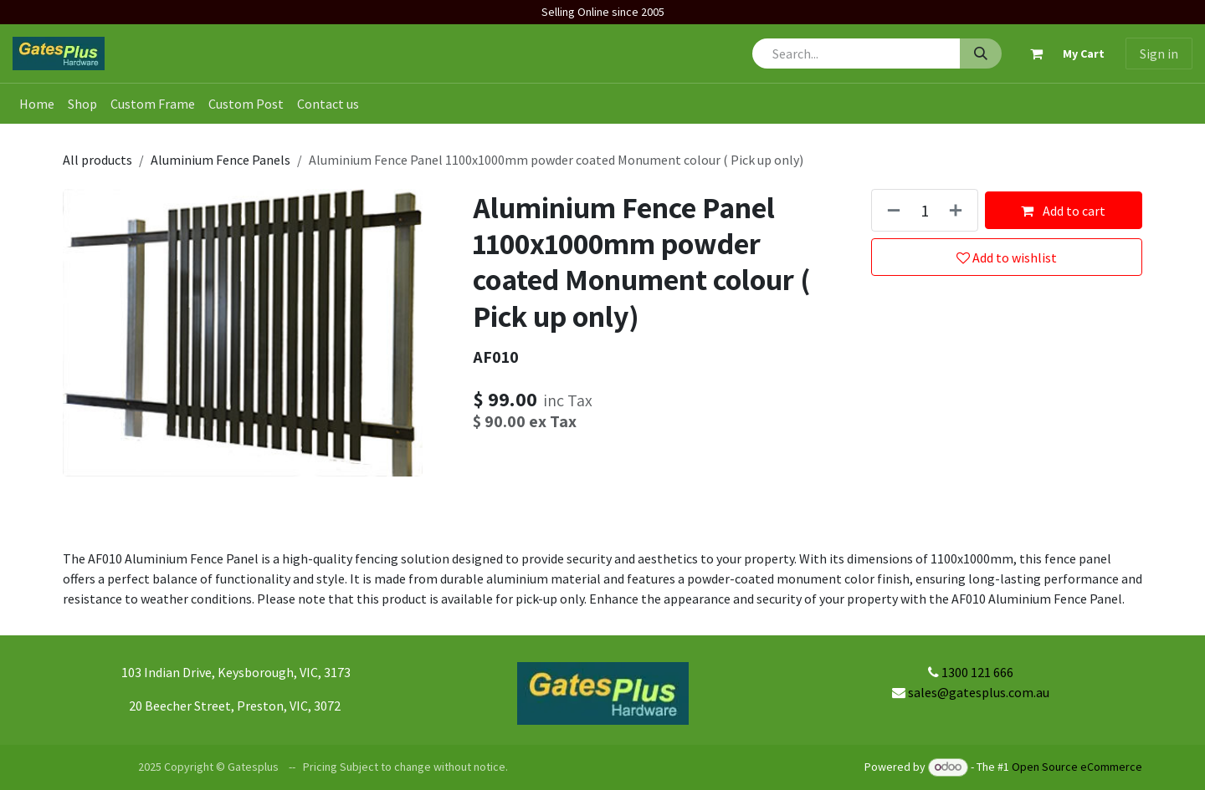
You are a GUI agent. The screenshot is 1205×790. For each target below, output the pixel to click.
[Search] (981, 53)
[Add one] (959, 210)
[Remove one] (890, 210)
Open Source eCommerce (1077, 766)
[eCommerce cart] (1060, 53)
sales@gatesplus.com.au (978, 692)
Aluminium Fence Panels (220, 159)
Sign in (1159, 53)
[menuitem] (37, 103)
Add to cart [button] (1063, 210)
